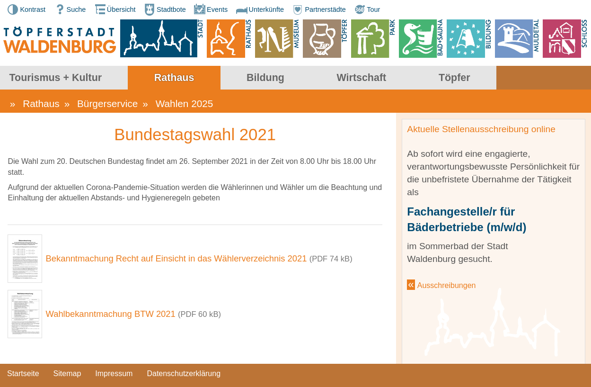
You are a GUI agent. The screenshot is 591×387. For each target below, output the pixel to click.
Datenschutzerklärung (184, 378)
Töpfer (549, 78)
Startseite (23, 378)
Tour (366, 9)
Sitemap (67, 378)
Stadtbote (164, 9)
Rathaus (269, 78)
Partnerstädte (318, 9)
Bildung (360, 78)
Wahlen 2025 (184, 105)
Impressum (113, 378)
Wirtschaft (456, 78)
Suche (69, 9)
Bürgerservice (107, 105)
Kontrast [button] (25, 9)
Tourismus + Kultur (150, 78)
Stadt (39, 78)
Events (210, 9)
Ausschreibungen (446, 288)
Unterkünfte (259, 9)
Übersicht (114, 9)
